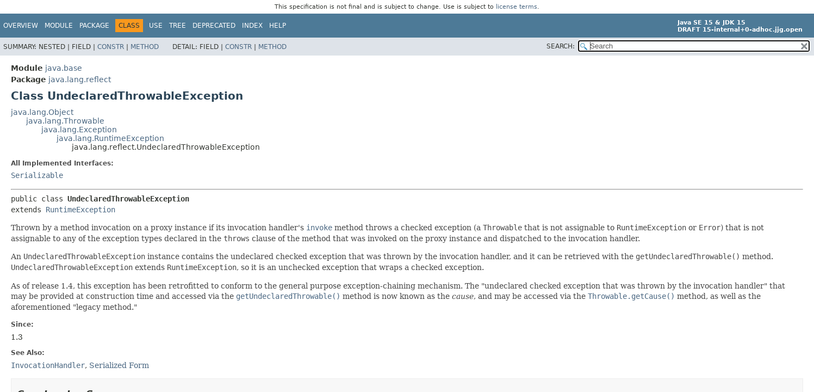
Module (59, 25)
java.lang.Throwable (65, 121)
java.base (63, 68)
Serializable (37, 175)
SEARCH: (560, 46)
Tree (177, 25)
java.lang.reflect (79, 79)
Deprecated (213, 25)
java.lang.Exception (79, 129)
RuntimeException (80, 209)
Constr (110, 47)
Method (145, 47)
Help (277, 25)
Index (252, 25)
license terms (516, 6)
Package (94, 25)
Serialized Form (119, 365)
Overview (20, 25)
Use (156, 25)
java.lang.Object (42, 112)
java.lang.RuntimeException (110, 138)
